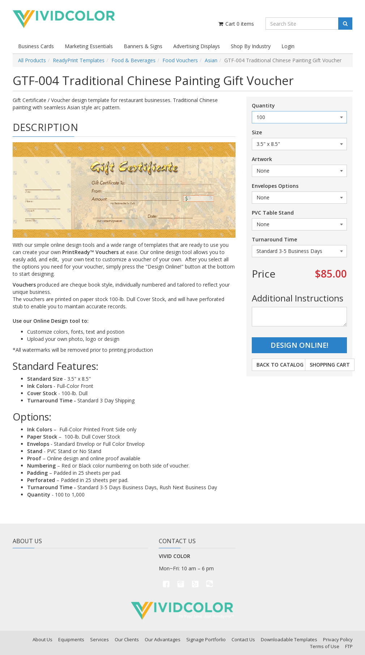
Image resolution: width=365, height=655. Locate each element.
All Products (32, 60)
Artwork (262, 159)
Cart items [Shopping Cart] (235, 23)
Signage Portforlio (206, 639)
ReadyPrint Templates (79, 60)
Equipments (71, 639)
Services (99, 639)
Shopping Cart (330, 364)
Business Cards (36, 46)
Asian (211, 60)
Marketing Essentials (89, 46)
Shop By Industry (251, 46)
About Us (42, 639)
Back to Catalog (280, 364)
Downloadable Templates (289, 639)
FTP (349, 646)
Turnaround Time (274, 239)
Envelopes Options (275, 185)
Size (257, 132)
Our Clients (127, 639)
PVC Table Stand (273, 212)
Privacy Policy (338, 639)
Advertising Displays (196, 46)
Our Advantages (163, 639)
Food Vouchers (180, 60)
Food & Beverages (133, 60)
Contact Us (243, 639)
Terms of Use (324, 646)
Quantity (263, 105)
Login (287, 46)
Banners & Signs (143, 46)
